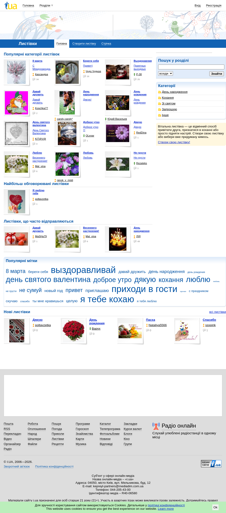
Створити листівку (84, 43)
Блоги (128, 433)
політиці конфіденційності (166, 505)
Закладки (130, 423)
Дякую (137, 127)
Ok (215, 507)
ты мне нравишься (47, 301)
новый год (53, 291)
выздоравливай (83, 270)
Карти (80, 439)
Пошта (8, 423)
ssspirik (209, 325)
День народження (173, 92)
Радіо (8, 449)
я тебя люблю (147, 301)
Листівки (58, 439)
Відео (8, 439)
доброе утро (112, 279)
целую (72, 301)
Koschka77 (40, 108)
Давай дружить (37, 101)
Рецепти (58, 444)
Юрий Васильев (116, 118)
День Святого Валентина (40, 132)
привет (74, 290)
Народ (32, 433)
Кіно (127, 439)
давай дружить (132, 271)
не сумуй (30, 290)
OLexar (88, 135)
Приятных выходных (140, 67)
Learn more (166, 508)
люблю (198, 279)
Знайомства (84, 433)
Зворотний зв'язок (17, 466)
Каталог (105, 423)
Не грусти (139, 157)
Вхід (198, 5)
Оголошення (37, 429)
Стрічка (106, 43)
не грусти (11, 291)
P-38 (138, 74)
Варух (94, 328)
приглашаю (97, 290)
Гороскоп (82, 429)
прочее (183, 291)
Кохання (166, 97)
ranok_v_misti (63, 180)
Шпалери (34, 439)
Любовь (87, 157)
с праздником (198, 291)
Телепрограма (110, 429)
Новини (105, 439)
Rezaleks (140, 163)
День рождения (139, 101)
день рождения (196, 272)
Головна (28, 5)
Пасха (150, 319)
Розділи (45, 5)
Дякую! (87, 99)
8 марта (15, 271)
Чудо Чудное (92, 71)
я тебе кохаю (107, 299)
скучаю (12, 301)
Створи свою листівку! (174, 142)
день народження (166, 271)
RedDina (140, 132)
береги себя (38, 272)
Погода (57, 429)
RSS (7, 429)
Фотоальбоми (109, 433)
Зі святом (167, 103)
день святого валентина (48, 279)
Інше (163, 115)
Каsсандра (40, 74)
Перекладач (12, 433)
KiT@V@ (39, 138)
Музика (81, 444)
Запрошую (167, 109)
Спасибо (209, 319)
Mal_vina (38, 166)
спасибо (25, 301)
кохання (171, 279)
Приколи (58, 433)
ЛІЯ (137, 236)
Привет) (88, 65)
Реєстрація (213, 5)
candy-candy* (63, 118)
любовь (216, 281)
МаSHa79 (39, 236)
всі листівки (217, 312)
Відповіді (106, 444)
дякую (145, 279)
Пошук (56, 423)
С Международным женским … (42, 68)
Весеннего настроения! (39, 159)
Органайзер (12, 444)
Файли (32, 444)
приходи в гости (144, 289)
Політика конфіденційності (54, 466)
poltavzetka (40, 199)
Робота (33, 423)
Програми (83, 423)
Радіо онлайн (179, 425)
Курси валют (133, 429)
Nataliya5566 (156, 325)
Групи (128, 444)
